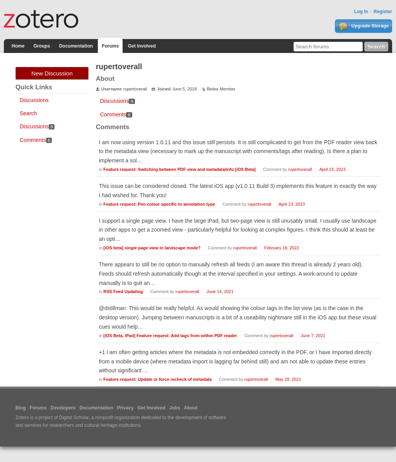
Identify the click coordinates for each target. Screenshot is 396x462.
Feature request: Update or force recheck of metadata (157, 379)
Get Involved (142, 46)
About (191, 408)
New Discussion (52, 73)
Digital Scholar (74, 417)
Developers (63, 408)
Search (28, 113)
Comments (36, 140)
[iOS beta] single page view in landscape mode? (151, 247)
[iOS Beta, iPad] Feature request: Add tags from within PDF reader (170, 335)
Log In (361, 11)
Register (383, 11)
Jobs (174, 408)
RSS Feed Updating (123, 291)
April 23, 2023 (332, 169)
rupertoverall (300, 169)
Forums (110, 46)
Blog (20, 408)
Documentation (76, 46)
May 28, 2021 (288, 379)
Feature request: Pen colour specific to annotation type (159, 204)
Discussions (34, 100)
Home (18, 46)
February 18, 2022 (281, 247)
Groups (42, 46)
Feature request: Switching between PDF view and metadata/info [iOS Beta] (179, 169)
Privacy (125, 408)
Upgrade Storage (363, 26)
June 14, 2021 (220, 291)
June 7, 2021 (313, 335)
